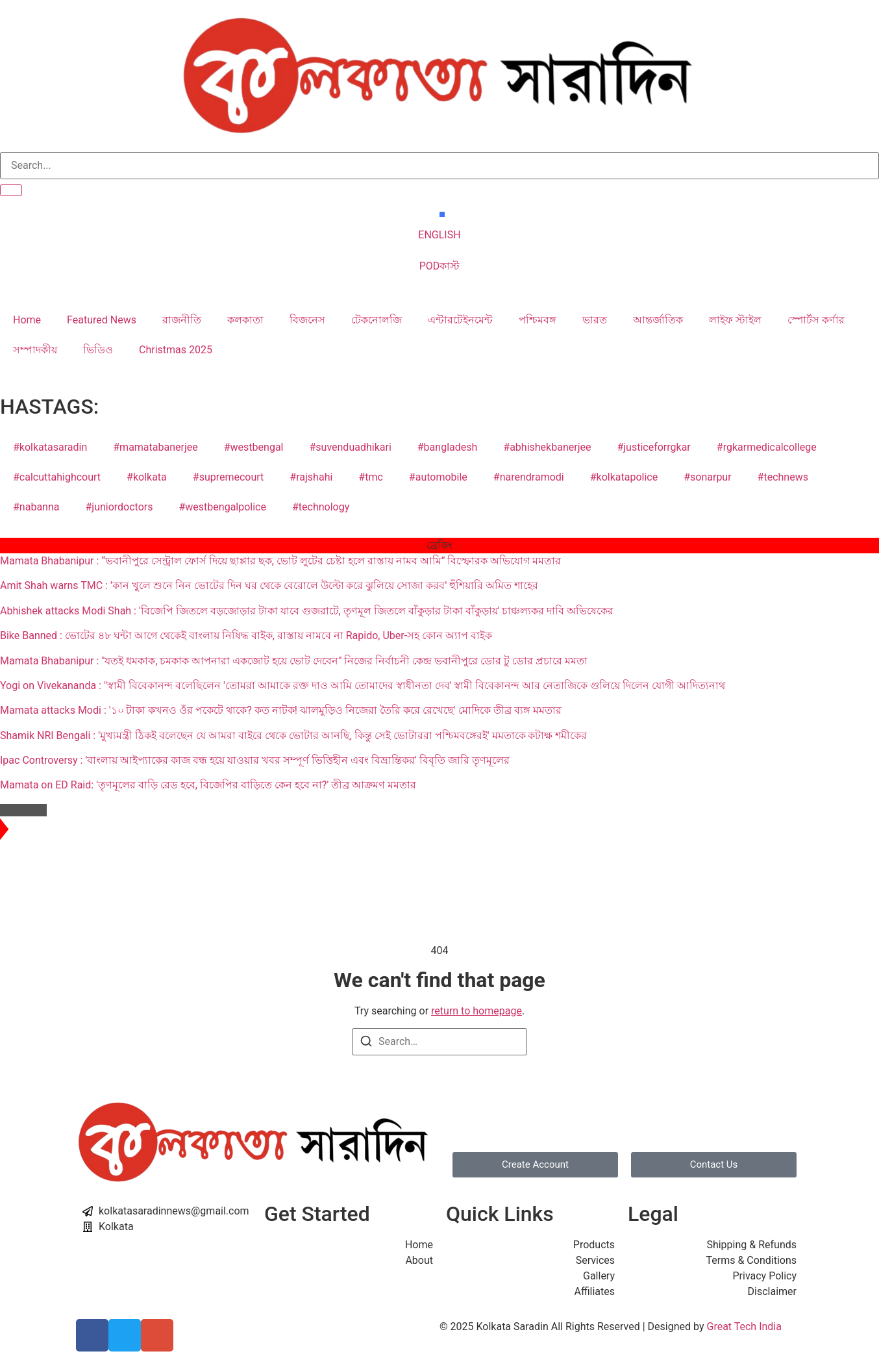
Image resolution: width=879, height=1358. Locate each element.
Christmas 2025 (175, 350)
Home (27, 320)
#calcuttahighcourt (57, 477)
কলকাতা (245, 320)
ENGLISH (439, 235)
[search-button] (11, 190)
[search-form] (439, 165)
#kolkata (147, 477)
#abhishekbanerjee (547, 447)
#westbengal (254, 447)
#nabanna (36, 507)
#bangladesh (447, 447)
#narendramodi (528, 477)
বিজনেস (307, 320)
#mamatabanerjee (155, 447)
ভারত (594, 320)
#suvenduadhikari (350, 447)
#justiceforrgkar (653, 447)
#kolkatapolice (624, 477)
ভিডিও (98, 350)
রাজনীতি (181, 320)
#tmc (370, 477)
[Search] (366, 1043)
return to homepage (476, 1011)
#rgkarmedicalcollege (767, 447)
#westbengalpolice (222, 507)
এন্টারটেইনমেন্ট (460, 320)
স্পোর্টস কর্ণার (816, 320)
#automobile (438, 477)
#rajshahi (311, 477)
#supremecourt (228, 477)
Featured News (101, 320)
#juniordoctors (119, 507)
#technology (320, 507)
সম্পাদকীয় (35, 350)
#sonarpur (707, 477)
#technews (783, 477)
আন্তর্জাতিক (658, 320)
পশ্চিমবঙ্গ (537, 320)
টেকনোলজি (376, 320)
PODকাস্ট (439, 266)
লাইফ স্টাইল (735, 320)
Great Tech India (743, 1326)
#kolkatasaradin (50, 447)
